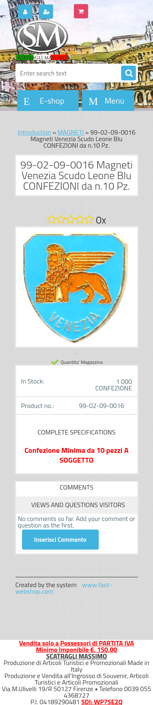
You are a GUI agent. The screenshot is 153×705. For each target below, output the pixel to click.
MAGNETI (71, 132)
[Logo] (72, 40)
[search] (128, 73)
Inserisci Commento (60, 539)
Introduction (34, 132)
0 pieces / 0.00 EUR (112, 8)
